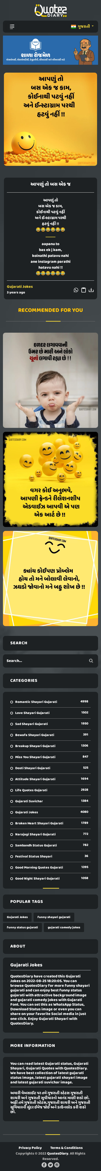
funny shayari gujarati (54, 917)
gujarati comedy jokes (64, 927)
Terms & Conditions (66, 1148)
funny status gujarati (22, 927)
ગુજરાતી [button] (81, 27)
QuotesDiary (57, 1154)
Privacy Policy (30, 1148)
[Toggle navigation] (12, 27)
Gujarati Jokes (20, 287)
